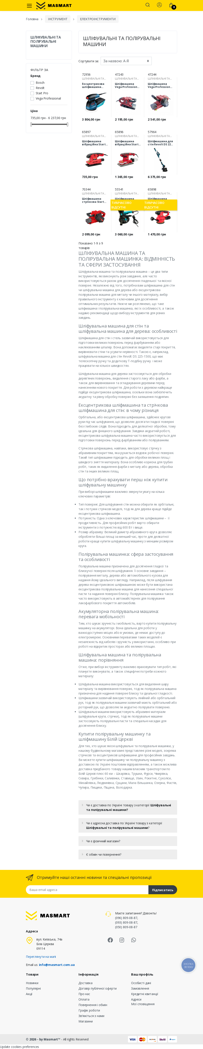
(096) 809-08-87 (126, 918)
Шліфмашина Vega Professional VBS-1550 (160, 85)
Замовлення (140, 988)
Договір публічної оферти (97, 988)
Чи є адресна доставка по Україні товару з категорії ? (124, 825)
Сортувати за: (88, 61)
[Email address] (87, 889)
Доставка (85, 983)
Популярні (33, 988)
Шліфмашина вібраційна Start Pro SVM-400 (94, 143)
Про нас (84, 994)
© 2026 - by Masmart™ (43, 1039)
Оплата (83, 999)
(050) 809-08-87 (126, 927)
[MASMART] (53, 5)
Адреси (136, 999)
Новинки (32, 983)
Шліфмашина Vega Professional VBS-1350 (127, 85)
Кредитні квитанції (144, 994)
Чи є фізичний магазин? (103, 841)
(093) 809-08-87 (126, 922)
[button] (147, 5)
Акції (29, 994)
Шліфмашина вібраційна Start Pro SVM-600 (127, 143)
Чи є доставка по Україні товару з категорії (128, 807)
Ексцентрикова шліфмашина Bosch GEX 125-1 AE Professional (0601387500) (94, 85)
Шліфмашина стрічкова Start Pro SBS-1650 (93, 200)
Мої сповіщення (143, 1004)
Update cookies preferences (19, 1047)
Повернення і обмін (92, 1005)
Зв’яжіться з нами (91, 1016)
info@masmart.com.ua (57, 965)
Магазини (85, 1021)
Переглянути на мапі (41, 957)
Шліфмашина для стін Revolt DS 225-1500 (160, 143)
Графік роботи (89, 1010)
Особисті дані (141, 983)
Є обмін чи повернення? (103, 854)
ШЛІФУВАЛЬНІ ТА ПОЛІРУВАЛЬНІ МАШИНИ (45, 41)
